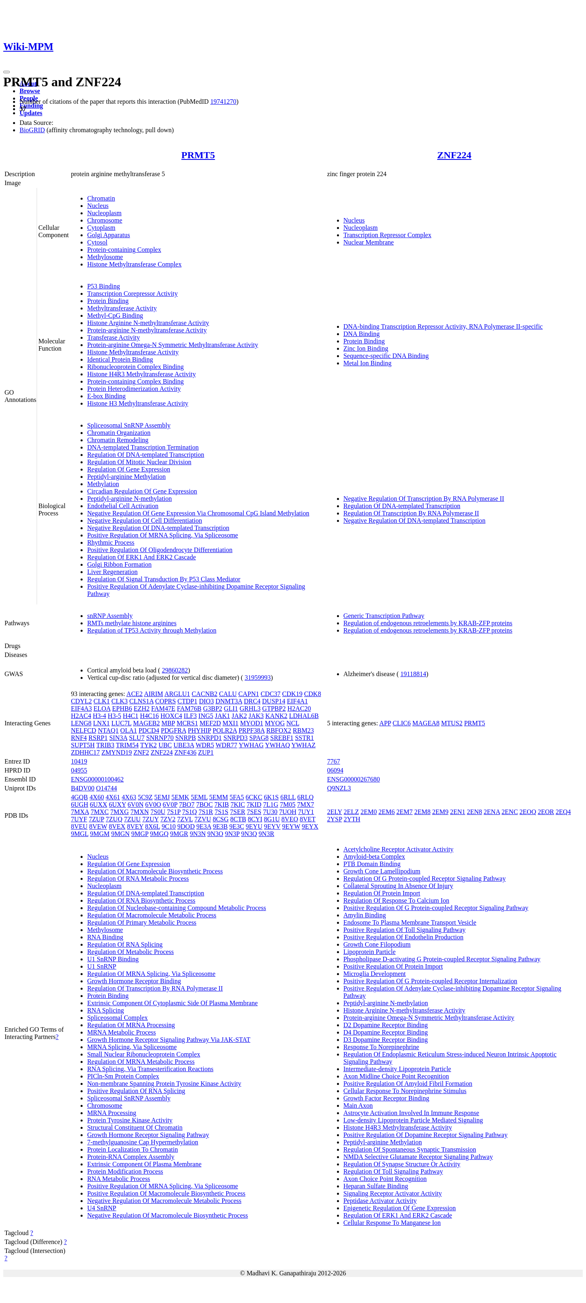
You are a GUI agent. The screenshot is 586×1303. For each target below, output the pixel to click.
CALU (228, 693)
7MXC (100, 811)
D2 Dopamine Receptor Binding (385, 1024)
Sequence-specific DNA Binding (386, 355)
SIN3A (118, 737)
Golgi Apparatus (108, 234)
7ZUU (132, 819)
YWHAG (250, 745)
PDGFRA (173, 730)
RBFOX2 (278, 730)
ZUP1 (206, 752)
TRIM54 (127, 745)
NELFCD (83, 730)
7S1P (173, 811)
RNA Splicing (105, 1010)
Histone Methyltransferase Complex (134, 264)
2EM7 (404, 811)
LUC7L (121, 723)
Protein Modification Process (125, 1171)
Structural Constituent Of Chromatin (134, 1127)
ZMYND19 (116, 752)
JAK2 (239, 715)
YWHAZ (303, 745)
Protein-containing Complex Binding (135, 381)
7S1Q (189, 811)
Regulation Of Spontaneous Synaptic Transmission (409, 1149)
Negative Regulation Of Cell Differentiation (144, 520)
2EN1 (457, 811)
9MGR (179, 833)
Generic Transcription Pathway (383, 615)
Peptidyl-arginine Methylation (126, 476)
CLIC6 (402, 723)
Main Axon (358, 1105)
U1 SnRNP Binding (113, 959)
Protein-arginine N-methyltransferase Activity (147, 330)
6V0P (170, 804)
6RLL (288, 797)
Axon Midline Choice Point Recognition (396, 1076)
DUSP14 (273, 701)
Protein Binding (108, 300)
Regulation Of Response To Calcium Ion (396, 900)
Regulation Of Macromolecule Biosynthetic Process (155, 871)
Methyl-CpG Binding (115, 315)
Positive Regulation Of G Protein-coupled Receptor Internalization (430, 981)
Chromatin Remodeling (118, 440)
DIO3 (206, 701)
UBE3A (183, 745)
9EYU (254, 826)
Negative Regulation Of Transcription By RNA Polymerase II (423, 498)
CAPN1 (248, 693)
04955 (79, 770)
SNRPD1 (209, 737)
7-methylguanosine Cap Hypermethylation (142, 1142)
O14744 (106, 788)
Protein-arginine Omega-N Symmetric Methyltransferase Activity (172, 344)
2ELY (334, 811)
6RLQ (305, 797)
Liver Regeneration (112, 571)
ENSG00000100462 (97, 779)
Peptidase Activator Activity (380, 1200)
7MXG (119, 811)
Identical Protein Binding (120, 359)
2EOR (546, 811)
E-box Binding (106, 396)
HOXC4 (171, 715)
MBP (168, 723)
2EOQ (528, 811)
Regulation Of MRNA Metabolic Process (141, 1061)
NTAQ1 (108, 730)
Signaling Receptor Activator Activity (392, 1193)
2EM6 (386, 811)
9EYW (291, 826)
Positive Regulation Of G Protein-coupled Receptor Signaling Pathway (436, 907)
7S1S (221, 811)
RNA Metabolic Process (118, 1178)
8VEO (290, 819)
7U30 (270, 811)
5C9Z (145, 797)
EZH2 (141, 708)
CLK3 (120, 701)
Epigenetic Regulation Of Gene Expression (399, 1208)
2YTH (351, 819)
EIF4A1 (297, 701)
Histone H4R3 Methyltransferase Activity (141, 374)
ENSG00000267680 (353, 779)
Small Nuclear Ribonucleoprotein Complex (143, 1054)
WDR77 (226, 745)
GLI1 (231, 708)
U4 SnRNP (101, 1208)
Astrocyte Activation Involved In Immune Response (411, 1112)
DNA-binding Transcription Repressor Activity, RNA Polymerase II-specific (443, 326)
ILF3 (190, 715)
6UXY (117, 804)
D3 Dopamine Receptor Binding (385, 1039)
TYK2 (148, 745)
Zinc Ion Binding (365, 348)
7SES (254, 811)
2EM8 (422, 811)
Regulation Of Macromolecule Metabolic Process (151, 915)
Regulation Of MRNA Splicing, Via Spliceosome (151, 973)
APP (385, 723)
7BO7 (187, 804)
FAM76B (189, 708)
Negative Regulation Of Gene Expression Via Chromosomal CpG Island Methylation (198, 513)
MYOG (275, 723)
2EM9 (440, 811)
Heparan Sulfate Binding (375, 1186)
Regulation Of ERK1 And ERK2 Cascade (141, 557)
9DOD (186, 826)
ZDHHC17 (85, 752)
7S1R (206, 811)
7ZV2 (167, 819)
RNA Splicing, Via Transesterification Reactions (150, 1068)
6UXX (98, 804)
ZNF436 (185, 752)
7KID (254, 804)
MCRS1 (187, 723)
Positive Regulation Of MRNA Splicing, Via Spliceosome (162, 535)
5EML (199, 797)
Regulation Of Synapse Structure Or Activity (402, 1164)
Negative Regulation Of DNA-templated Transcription (158, 527)
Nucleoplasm (104, 213)
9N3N (198, 833)
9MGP (140, 833)
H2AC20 (299, 708)
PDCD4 (148, 730)
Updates (31, 112)
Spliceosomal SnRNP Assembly (129, 425)
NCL (292, 723)
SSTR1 (304, 737)
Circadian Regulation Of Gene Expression (142, 491)
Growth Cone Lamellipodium (381, 871)
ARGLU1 (177, 693)
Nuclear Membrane (368, 242)
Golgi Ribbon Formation (119, 564)
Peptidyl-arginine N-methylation (129, 498)
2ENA (492, 811)
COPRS (165, 701)
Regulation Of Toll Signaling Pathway (393, 1171)
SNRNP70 (160, 737)
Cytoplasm (101, 227)
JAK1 (222, 715)
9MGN (120, 833)
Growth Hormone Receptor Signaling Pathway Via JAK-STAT (168, 1039)
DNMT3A (228, 701)
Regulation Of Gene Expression (128, 469)
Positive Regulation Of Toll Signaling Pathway (404, 929)
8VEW (98, 826)
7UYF (79, 819)
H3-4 (99, 715)
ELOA (102, 708)
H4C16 (149, 715)
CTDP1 (187, 701)
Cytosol (97, 242)
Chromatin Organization (119, 432)
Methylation (103, 483)
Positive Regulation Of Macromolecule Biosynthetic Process (166, 1193)
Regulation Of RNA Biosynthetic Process (141, 900)
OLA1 (128, 730)
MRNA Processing (111, 1112)
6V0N (136, 804)
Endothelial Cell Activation (122, 505)
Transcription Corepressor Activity (132, 293)
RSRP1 (97, 737)
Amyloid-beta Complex (374, 856)
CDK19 (292, 693)
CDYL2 (81, 701)
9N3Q (249, 833)
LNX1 (101, 723)
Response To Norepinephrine (381, 1046)
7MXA (80, 811)
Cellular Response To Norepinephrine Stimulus (405, 1090)
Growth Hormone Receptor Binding (134, 981)
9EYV (272, 826)
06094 (335, 770)
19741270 (223, 101)
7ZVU (203, 819)
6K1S (271, 797)
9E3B (220, 826)
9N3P (232, 833)
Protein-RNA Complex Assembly (130, 1156)
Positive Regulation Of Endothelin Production (403, 937)
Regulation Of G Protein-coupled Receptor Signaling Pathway (424, 878)
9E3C (236, 826)
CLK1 (102, 701)
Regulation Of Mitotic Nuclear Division (139, 461)
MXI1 (230, 723)
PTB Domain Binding (371, 863)
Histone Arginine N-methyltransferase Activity (148, 322)
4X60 (97, 797)
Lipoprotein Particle (369, 951)
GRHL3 (250, 708)
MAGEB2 (146, 723)
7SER (237, 811)
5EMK (180, 797)
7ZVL (185, 819)
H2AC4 (81, 715)
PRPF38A (251, 730)
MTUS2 (451, 723)
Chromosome (104, 220)
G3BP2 (212, 708)
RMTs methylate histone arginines (131, 623)
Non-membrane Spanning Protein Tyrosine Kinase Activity (164, 1083)
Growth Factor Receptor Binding (386, 1098)
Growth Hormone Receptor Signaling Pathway (148, 1134)
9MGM (99, 833)
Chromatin (101, 198)
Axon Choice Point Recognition (385, 1178)
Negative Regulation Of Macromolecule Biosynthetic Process (167, 1215)
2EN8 (474, 811)
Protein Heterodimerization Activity (134, 388)
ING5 (206, 715)
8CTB (238, 819)
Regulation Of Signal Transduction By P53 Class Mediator (163, 579)
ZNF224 (454, 155)
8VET (307, 819)
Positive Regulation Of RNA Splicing (136, 1090)
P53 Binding (103, 286)
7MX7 (305, 804)
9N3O (215, 833)
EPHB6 (122, 708)
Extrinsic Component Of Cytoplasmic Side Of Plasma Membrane (172, 1003)
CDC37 (270, 693)
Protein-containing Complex (124, 249)
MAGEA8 (426, 723)
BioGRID (32, 130)
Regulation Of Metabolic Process (130, 951)
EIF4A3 (81, 708)
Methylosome (105, 256)
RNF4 (79, 737)
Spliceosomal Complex (117, 1017)
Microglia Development (374, 973)
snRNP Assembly (110, 615)
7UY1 (306, 811)
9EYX (310, 826)
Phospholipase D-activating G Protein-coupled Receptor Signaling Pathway (441, 959)
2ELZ (351, 811)
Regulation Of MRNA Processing (131, 1024)
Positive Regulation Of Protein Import (393, 966)
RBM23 (303, 730)
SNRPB (185, 737)
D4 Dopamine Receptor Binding (385, 1032)
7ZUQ (114, 819)
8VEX (117, 826)
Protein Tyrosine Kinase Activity (130, 1120)
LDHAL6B (304, 715)
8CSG (221, 819)
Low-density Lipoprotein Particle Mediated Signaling (413, 1120)
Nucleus (97, 205)
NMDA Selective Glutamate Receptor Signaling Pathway (418, 1156)
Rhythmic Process (110, 542)
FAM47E (163, 708)
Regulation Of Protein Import (381, 893)
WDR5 (205, 745)
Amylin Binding (364, 915)
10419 (79, 761)
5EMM (218, 797)
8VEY (135, 826)
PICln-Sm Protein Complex (123, 1076)
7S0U (158, 811)
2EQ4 (563, 811)
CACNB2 (204, 693)
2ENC (510, 811)
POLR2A (225, 730)
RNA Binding (105, 937)
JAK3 (256, 715)
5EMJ (162, 797)
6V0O (153, 804)
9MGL (79, 833)
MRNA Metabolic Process (121, 1032)
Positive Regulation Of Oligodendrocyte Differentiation (159, 549)
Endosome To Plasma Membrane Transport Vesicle (410, 922)
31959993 (258, 677)
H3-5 (114, 715)
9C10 (169, 826)
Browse (30, 90)
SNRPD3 (235, 737)
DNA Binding (361, 333)
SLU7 (136, 737)
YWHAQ (277, 745)
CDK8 (312, 693)
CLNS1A (141, 701)
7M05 (287, 804)
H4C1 (130, 715)
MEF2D (210, 723)
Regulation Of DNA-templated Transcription (145, 454)
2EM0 (369, 811)
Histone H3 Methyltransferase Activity (137, 403)
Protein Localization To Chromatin (132, 1149)
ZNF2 (141, 752)
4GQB (79, 797)
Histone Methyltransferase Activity (133, 352)
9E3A (203, 826)
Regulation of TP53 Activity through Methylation (151, 630)
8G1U (272, 819)
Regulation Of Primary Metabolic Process (141, 922)
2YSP (334, 819)
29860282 (175, 670)
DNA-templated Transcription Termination (143, 447)
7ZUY (150, 819)
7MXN (139, 811)
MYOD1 (251, 723)
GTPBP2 (274, 708)
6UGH (79, 804)
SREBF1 (281, 737)
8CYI (255, 819)
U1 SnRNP (101, 966)
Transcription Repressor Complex (387, 234)
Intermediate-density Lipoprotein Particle (397, 1068)
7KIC (237, 804)
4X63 (129, 797)
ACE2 (135, 693)
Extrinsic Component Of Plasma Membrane (144, 1164)
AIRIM (153, 693)
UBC (165, 745)
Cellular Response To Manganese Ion (392, 1222)
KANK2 (276, 715)
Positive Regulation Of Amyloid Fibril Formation (407, 1083)
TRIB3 (105, 745)
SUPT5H (83, 745)
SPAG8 (259, 737)
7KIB (221, 804)
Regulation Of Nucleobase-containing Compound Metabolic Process (176, 907)
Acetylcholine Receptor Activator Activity (398, 849)
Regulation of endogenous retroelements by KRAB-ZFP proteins (427, 623)
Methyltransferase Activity (122, 308)
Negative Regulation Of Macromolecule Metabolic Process (164, 1200)
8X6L (152, 826)
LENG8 (81, 723)
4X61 (113, 797)
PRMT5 (198, 155)
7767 (333, 761)
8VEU (79, 826)
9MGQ (159, 833)
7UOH (288, 811)
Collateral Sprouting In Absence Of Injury (398, 885)
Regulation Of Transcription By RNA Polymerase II (411, 513)
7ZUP (96, 819)
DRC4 (252, 701)
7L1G (270, 804)
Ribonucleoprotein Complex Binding (135, 366)
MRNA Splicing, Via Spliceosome (132, 1046)
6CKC (254, 797)
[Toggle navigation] (6, 72)
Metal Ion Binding (367, 363)
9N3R (266, 833)
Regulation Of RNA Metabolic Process (138, 878)
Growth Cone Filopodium (377, 944)
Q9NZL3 (339, 788)
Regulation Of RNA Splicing (124, 944)
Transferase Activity (113, 337)
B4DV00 (82, 788)
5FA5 (237, 797)
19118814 (413, 673)
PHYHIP (199, 730)
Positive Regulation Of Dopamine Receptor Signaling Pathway (425, 1134)
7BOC (204, 804)
